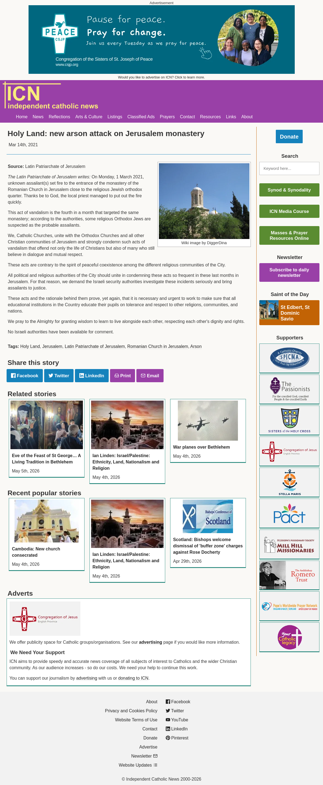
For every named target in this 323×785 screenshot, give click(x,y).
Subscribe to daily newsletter (289, 272)
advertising (150, 642)
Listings (115, 116)
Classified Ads (141, 116)
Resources (210, 116)
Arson (195, 346)
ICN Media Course (289, 211)
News (38, 116)
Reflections (59, 116)
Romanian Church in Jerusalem (157, 346)
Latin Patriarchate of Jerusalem (95, 346)
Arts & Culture (88, 116)
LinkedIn (91, 375)
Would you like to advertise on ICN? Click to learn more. (161, 77)
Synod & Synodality (289, 190)
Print (122, 375)
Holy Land (30, 346)
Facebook (24, 375)
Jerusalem (52, 346)
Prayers (167, 116)
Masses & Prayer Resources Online (289, 235)
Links (231, 116)
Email (150, 375)
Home (21, 116)
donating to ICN (133, 678)
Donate (289, 137)
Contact (187, 116)
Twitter (59, 375)
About (246, 116)
